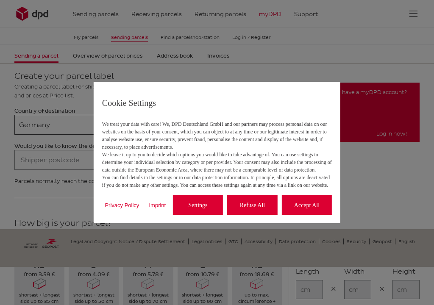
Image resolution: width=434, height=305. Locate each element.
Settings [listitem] (197, 205)
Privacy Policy (122, 205)
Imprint (157, 205)
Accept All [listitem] (307, 205)
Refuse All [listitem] (252, 205)
